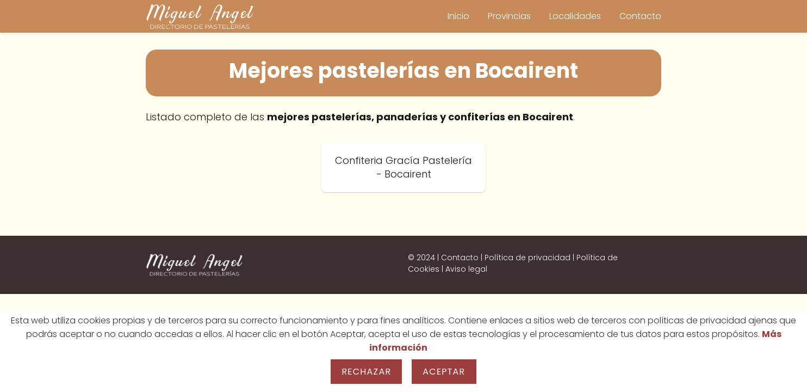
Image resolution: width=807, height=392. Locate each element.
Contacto (640, 16)
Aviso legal (466, 269)
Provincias (509, 16)
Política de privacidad (527, 257)
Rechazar (366, 371)
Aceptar (444, 371)
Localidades (575, 16)
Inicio (458, 16)
